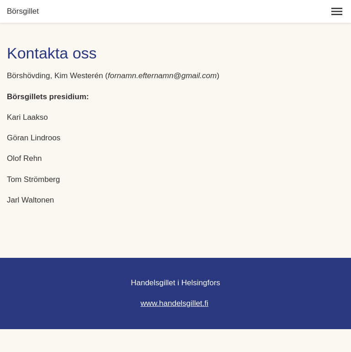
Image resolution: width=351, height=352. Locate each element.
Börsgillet (23, 11)
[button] (337, 11)
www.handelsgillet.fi (174, 303)
